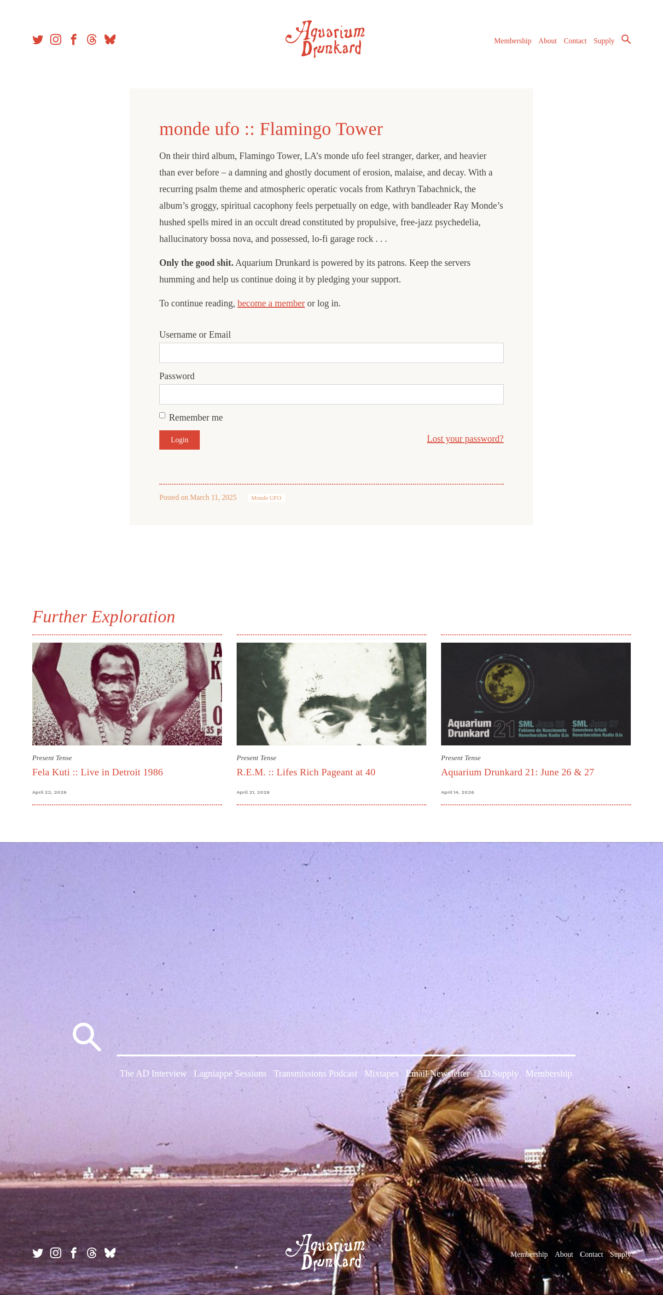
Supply (604, 41)
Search (626, 39)
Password (177, 376)
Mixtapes (381, 1073)
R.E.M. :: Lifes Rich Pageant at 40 (306, 772)
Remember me (196, 417)
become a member (271, 303)
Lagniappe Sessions (230, 1073)
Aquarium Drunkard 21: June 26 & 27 (517, 772)
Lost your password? (465, 439)
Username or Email (195, 334)
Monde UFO (266, 498)
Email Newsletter (438, 1073)
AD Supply (498, 1073)
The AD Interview (153, 1073)
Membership (512, 41)
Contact (575, 41)
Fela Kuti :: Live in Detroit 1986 (97, 772)
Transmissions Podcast (315, 1073)
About (547, 41)
